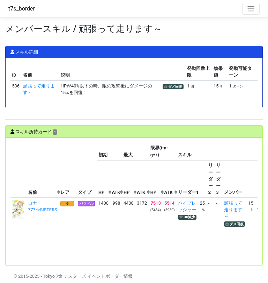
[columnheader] (18, 170)
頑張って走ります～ (233, 209)
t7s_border (21, 8)
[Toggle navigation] (251, 9)
